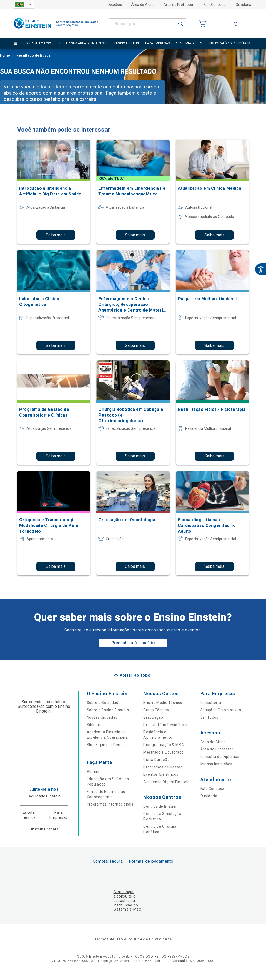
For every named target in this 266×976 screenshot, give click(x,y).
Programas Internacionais (110, 804)
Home (5, 56)
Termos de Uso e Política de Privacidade (133, 939)
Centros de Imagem (161, 806)
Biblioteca (96, 725)
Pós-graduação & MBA (163, 745)
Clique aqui (124, 892)
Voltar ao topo (134, 675)
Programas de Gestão (163, 767)
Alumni (93, 771)
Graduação (153, 717)
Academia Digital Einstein (166, 782)
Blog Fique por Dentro (106, 745)
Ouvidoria (243, 4)
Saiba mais (56, 235)
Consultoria (210, 703)
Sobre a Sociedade (104, 703)
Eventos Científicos (160, 774)
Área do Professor (178, 4)
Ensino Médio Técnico (162, 703)
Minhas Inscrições (216, 764)
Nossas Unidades (102, 717)
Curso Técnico (156, 710)
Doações (115, 4)
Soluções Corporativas (220, 710)
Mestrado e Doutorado (163, 752)
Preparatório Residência (165, 725)
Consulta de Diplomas (220, 757)
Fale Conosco (214, 4)
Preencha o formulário (133, 642)
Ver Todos (209, 717)
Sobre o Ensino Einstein (108, 710)
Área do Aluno (143, 4)
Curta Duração (156, 759)
